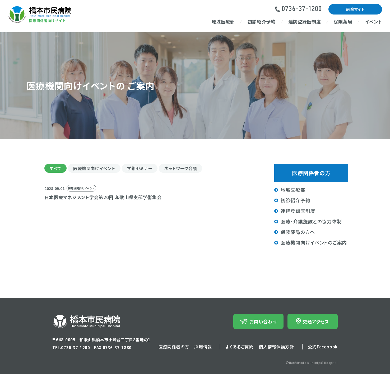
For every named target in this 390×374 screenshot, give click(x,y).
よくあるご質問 (239, 346)
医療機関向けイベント (94, 168)
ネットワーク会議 (180, 168)
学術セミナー (139, 168)
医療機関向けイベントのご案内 (314, 242)
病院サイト (355, 9)
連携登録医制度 (304, 21)
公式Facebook (323, 346)
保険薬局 (343, 21)
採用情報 (203, 346)
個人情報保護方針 (276, 346)
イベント (373, 21)
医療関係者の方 (174, 346)
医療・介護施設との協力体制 (311, 221)
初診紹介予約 (262, 21)
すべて (55, 168)
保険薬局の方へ (298, 231)
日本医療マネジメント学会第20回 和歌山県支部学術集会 (102, 197)
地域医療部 (223, 21)
